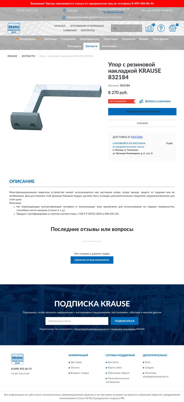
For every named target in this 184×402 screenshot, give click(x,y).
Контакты (88, 30)
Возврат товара (80, 373)
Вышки (144, 39)
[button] (114, 12)
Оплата (75, 367)
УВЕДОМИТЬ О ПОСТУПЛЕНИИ (142, 112)
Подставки (111, 39)
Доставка (76, 362)
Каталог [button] (60, 26)
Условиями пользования (123, 329)
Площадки (74, 46)
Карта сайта (115, 367)
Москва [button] (137, 137)
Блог (148, 362)
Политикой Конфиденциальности (92, 329)
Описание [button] (142, 123)
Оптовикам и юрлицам (87, 26)
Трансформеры (89, 39)
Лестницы (50, 39)
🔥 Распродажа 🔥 (27, 39)
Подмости (128, 39)
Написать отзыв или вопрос (92, 260)
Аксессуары (109, 46)
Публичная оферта (119, 373)
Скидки (149, 367)
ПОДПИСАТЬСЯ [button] (124, 321)
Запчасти (91, 46)
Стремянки (68, 39)
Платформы (161, 39)
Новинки (70, 30)
